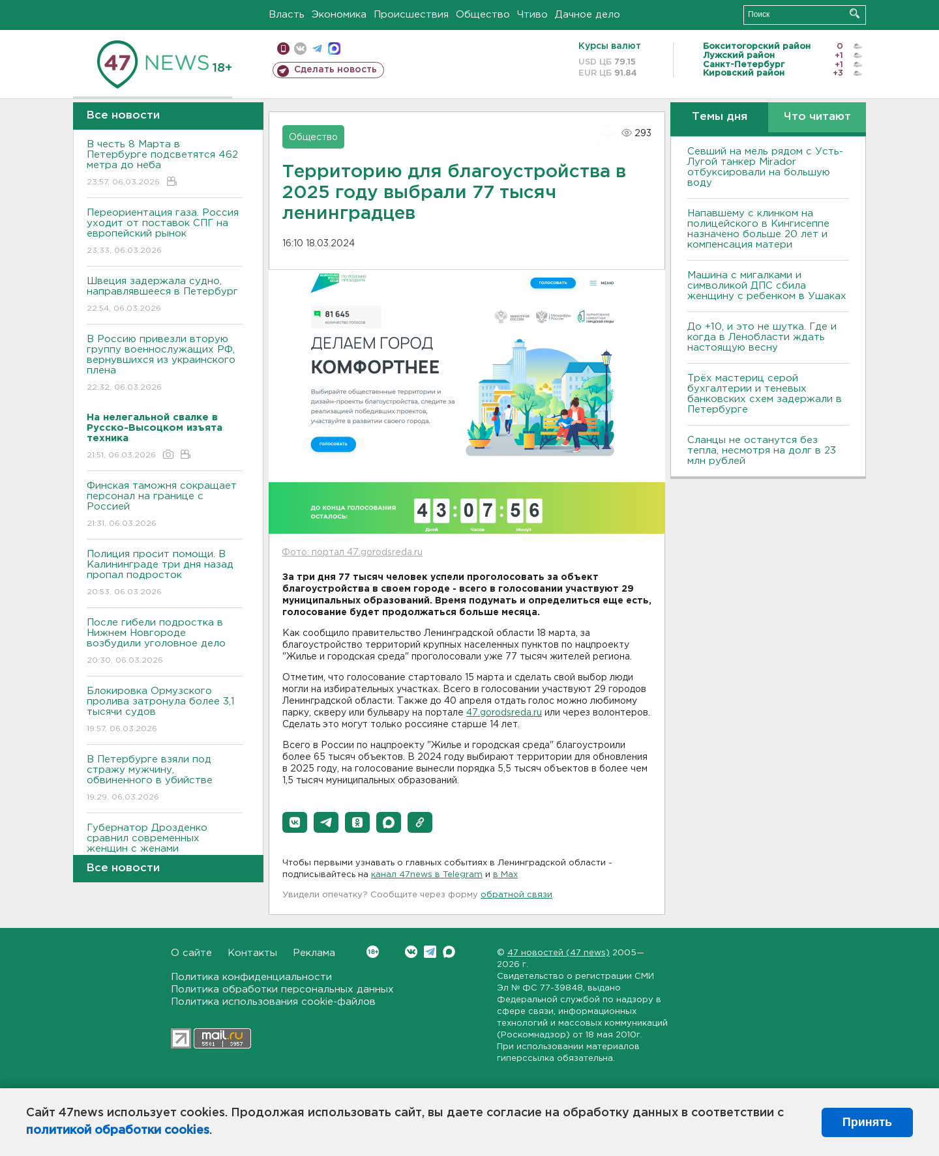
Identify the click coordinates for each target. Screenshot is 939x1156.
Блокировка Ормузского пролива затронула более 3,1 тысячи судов (165, 710)
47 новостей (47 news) (558, 953)
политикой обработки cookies (117, 1130)
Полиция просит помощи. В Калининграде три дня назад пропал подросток (165, 574)
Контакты (252, 953)
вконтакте (300, 48)
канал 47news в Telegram (427, 874)
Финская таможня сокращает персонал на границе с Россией (165, 505)
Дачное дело (587, 14)
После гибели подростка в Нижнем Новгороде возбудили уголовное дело (165, 642)
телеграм (317, 48)
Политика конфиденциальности (251, 977)
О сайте (191, 953)
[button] (294, 822)
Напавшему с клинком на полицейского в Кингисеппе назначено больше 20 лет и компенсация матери (758, 229)
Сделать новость (335, 70)
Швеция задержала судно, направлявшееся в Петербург (165, 295)
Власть (287, 14)
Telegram (430, 952)
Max (449, 952)
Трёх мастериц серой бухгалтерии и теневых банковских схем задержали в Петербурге (764, 394)
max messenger (334, 48)
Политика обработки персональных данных (282, 989)
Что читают (817, 117)
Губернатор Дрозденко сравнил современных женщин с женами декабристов (165, 853)
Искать (854, 13)
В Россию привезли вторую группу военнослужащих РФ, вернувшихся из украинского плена (165, 364)
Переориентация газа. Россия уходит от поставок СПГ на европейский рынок (165, 232)
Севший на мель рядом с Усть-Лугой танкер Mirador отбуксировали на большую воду (765, 167)
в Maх (505, 874)
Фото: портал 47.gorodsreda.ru (352, 552)
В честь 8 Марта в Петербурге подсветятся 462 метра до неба (165, 164)
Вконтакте (372, 952)
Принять (867, 1122)
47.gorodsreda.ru (504, 713)
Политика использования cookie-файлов (273, 1002)
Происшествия (411, 14)
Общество (483, 14)
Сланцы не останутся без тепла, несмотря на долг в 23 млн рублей (761, 450)
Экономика (339, 14)
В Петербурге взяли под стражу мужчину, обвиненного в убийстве (165, 779)
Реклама (314, 953)
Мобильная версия (283, 48)
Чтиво (532, 14)
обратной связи (516, 895)
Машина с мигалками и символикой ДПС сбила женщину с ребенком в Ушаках (766, 285)
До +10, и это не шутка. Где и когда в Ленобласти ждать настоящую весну (762, 337)
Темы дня (719, 117)
